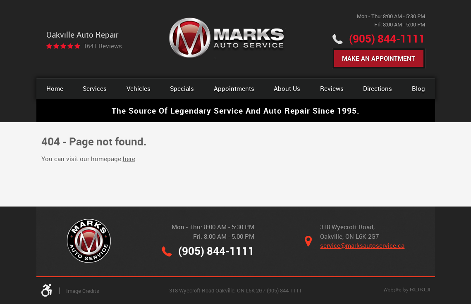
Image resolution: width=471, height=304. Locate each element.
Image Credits (82, 290)
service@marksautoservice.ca (362, 245)
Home (54, 88)
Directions (377, 88)
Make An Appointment (378, 58)
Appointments (234, 88)
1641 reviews (103, 46)
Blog (418, 88)
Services (95, 88)
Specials (182, 88)
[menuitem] (54, 88)
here (129, 158)
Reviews (332, 88)
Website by (406, 290)
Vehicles (139, 88)
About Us (287, 88)
